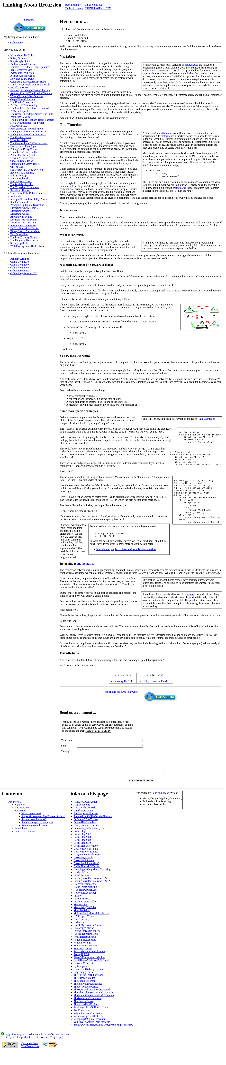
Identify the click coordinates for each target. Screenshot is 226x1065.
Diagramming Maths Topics (25, 163)
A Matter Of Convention (23, 225)
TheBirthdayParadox (84, 991)
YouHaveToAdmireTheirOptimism (92, 1035)
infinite (190, 603)
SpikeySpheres (81, 979)
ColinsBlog (80, 844)
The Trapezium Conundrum (24, 187)
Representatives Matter (22, 69)
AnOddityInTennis (83, 824)
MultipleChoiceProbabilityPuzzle (91, 927)
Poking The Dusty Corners (24, 149)
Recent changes (73, 4)
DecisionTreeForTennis (86, 862)
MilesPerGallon (82, 924)
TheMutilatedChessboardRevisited (92, 1003)
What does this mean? (40, 1047)
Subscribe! (29, 19)
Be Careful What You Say (23, 105)
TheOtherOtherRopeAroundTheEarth (93, 1006)
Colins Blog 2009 (19, 264)
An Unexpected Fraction (23, 64)
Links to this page (94, 4)
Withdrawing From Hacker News (27, 246)
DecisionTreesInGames (86, 865)
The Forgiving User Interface (25, 240)
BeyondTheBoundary (85, 836)
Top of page (57, 1050)
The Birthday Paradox (21, 184)
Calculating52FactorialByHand (90, 841)
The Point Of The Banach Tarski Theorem (32, 119)
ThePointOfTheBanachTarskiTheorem (94, 1009)
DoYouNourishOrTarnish (87, 880)
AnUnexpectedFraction (86, 827)
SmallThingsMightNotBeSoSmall (91, 974)
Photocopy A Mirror (20, 116)
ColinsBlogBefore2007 (86, 859)
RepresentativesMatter (85, 959)
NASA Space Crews (21, 181)
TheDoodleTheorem (84, 994)
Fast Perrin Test (18, 125)
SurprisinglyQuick (83, 985)
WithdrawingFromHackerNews (90, 1029)
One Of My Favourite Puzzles (153, 689)
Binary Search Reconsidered (25, 231)
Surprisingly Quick (20, 61)
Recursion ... (15, 815)
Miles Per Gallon (19, 140)
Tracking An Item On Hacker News (28, 143)
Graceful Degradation (21, 161)
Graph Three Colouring (22, 99)
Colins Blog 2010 (19, 261)
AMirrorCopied (82, 818)
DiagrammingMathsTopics (88, 868)
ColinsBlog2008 (82, 850)
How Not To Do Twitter (22, 78)
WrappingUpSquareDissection (90, 1032)
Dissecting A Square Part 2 (24, 207)
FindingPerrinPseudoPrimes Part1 (28, 134)
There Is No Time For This (24, 152)
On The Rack (17, 166)
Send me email (62, 1047)
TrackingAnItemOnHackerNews (91, 1020)
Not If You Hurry (19, 87)
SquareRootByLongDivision (89, 982)
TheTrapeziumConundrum (87, 1012)
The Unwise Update (20, 137)
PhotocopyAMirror (84, 941)
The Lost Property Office (23, 237)
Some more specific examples (37, 836)
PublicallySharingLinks (86, 947)
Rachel (166, 806)
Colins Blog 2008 (19, 267)
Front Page (7, 1050)
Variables (20, 818)
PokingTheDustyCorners (87, 944)
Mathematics (80, 918)
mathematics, (149, 70)
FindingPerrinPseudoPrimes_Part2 (92, 894)
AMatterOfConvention (86, 815)
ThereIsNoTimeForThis (86, 1018)
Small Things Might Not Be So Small (30, 84)
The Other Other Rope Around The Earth (31, 114)
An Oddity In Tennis (21, 216)
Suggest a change (14, 1047)
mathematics (191, 64)
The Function (22, 821)
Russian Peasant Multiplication (26, 128)
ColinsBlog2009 (82, 853)
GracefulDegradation (85, 897)
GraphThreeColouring (85, 900)
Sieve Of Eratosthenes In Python (27, 122)
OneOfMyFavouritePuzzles (88, 938)
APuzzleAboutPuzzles (85, 821)
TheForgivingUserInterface (88, 997)
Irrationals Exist (18, 196)
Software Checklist (20, 178)
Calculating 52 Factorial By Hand (28, 81)
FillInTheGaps (81, 888)
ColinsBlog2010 (82, 856)
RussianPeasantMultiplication (89, 965)
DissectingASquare (84, 874)
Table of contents (74, 8)
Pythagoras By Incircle (22, 72)
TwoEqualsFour (82, 1023)
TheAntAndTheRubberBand (88, 988)
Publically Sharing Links (23, 155)
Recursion (20, 824)
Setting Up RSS (18, 243)
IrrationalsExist (82, 912)
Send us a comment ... (26, 844)
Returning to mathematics (34, 838)
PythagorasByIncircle (85, 950)
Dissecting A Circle (20, 210)
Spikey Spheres (18, 58)
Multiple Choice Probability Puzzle (28, 199)
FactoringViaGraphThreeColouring (92, 883)
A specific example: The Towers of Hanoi (43, 830)
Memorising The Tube (22, 55)
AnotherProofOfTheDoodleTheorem (93, 830)
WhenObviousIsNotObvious (88, 1026)
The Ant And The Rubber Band (26, 193)
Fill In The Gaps (18, 175)
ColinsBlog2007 (82, 847)
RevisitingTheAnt (83, 962)
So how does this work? (33, 833)
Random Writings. (19, 258)
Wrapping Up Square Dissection (27, 205)
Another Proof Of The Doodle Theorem (31, 93)
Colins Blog (16, 42)
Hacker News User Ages (23, 146)
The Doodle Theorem (21, 102)
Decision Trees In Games (23, 222)
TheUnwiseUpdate (83, 1015)
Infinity (77, 909)
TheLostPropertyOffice (86, 1000)
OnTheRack (80, 935)
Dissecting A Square (21, 213)
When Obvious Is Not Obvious (26, 96)
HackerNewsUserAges (86, 903)
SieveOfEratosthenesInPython (89, 971)
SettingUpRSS (81, 968)
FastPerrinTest (81, 885)
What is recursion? (31, 827)
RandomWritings (83, 956)
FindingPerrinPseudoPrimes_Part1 (92, 891)
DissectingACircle (83, 871)
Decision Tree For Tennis (23, 219)
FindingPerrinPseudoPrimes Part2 (28, 131)
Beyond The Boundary (22, 172)
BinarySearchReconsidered (88, 838)
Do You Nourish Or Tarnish (24, 228)
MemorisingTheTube (85, 921)
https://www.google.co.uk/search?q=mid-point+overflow (126, 559)
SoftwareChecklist (83, 976)
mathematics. (69, 186)
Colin (154, 806)
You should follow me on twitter (121, 700)
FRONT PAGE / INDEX (98, 8)
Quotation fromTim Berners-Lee (30, 1058)
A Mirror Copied (19, 111)
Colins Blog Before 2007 (23, 273)
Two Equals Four (19, 234)
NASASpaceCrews (84, 929)
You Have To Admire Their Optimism (30, 67)
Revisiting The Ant (20, 190)
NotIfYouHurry (82, 932)
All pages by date (24, 1050)
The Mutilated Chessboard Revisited (29, 108)
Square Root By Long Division (26, 169)
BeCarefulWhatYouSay (86, 833)
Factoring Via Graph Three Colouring (30, 90)
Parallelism (21, 841)
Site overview (42, 1050)
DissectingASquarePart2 (86, 877)
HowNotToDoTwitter (85, 906)
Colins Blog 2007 (19, 270)
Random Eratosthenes (21, 202)
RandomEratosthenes (85, 953)
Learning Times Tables (22, 158)
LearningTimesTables (85, 915)
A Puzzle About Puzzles (22, 75)
